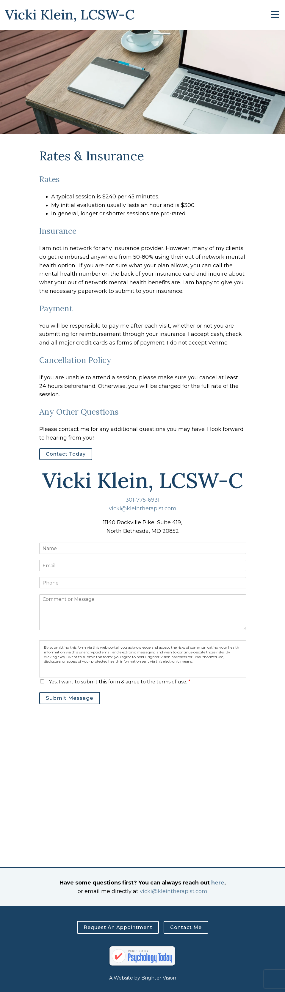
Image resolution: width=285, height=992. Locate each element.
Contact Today (66, 454)
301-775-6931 (142, 500)
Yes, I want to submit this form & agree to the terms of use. (119, 682)
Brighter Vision (158, 978)
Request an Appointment (118, 927)
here (217, 882)
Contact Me (186, 927)
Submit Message (69, 698)
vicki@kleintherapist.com (142, 508)
